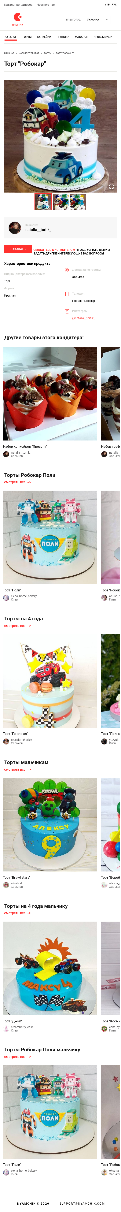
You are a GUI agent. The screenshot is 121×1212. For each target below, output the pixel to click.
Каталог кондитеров (18, 4)
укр (107, 4)
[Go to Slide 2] (60, 201)
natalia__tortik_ (38, 229)
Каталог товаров (29, 53)
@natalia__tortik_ (83, 320)
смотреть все (14, 485)
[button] (60, 136)
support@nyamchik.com (81, 1203)
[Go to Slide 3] (78, 201)
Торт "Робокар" (65, 53)
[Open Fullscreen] (111, 186)
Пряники (63, 36)
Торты (27, 36)
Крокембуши (103, 36)
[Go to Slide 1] (43, 201)
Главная (9, 53)
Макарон (81, 36)
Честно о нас (46, 4)
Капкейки (44, 36)
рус (114, 4)
